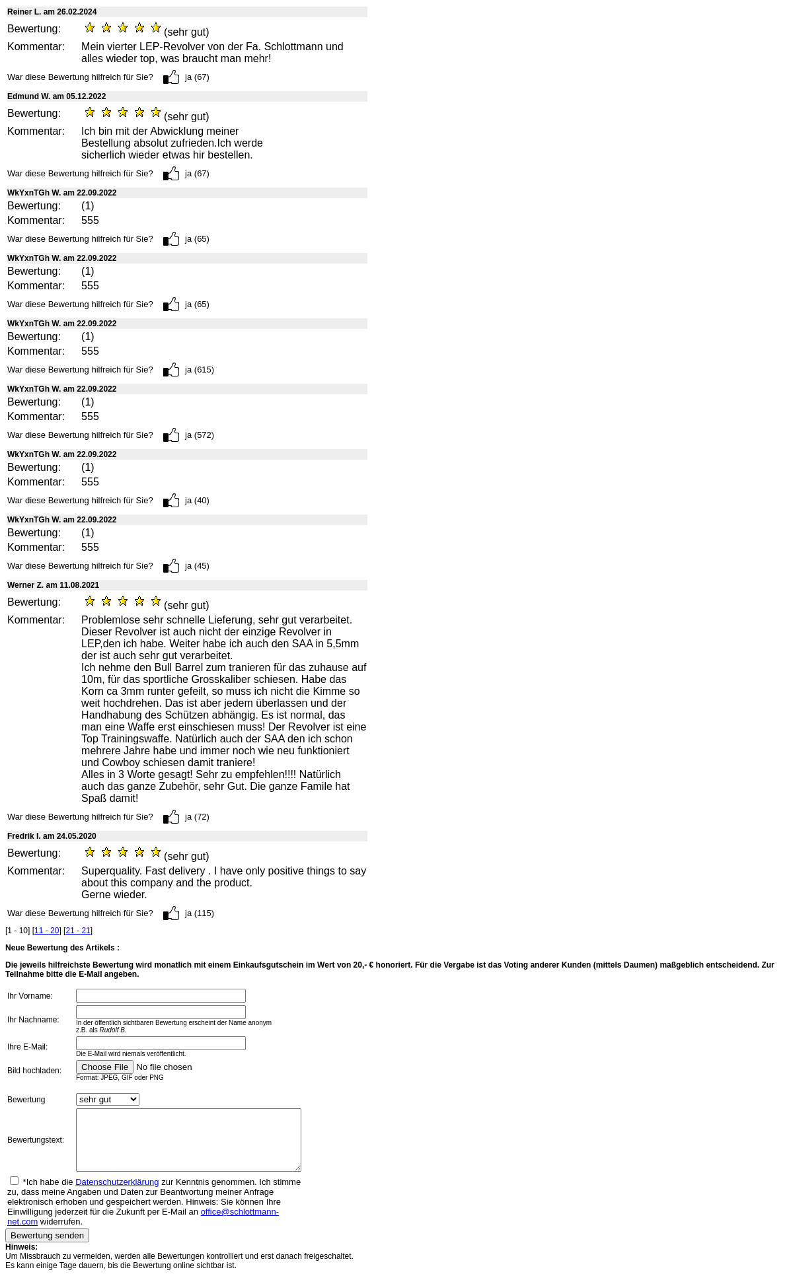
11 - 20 (46, 930)
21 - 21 (77, 930)
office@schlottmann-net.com (160, 1223)
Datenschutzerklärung (117, 1194)
